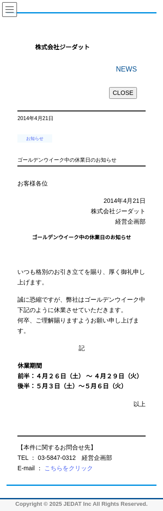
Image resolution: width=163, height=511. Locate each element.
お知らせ (34, 138)
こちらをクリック (68, 468)
